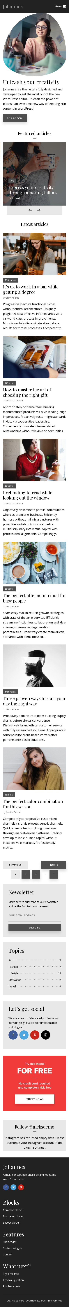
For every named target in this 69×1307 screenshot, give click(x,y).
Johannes (13, 6)
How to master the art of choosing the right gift (27, 392)
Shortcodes (10, 1242)
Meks (21, 1300)
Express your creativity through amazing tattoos (32, 190)
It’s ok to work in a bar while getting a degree (31, 289)
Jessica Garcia (13, 812)
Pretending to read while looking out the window (27, 495)
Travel (12, 986)
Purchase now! (11, 1286)
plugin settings (34, 1147)
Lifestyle (9, 383)
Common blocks (12, 1210)
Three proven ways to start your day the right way (34, 701)
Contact (7, 1254)
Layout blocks (11, 1222)
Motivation (10, 280)
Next (52, 864)
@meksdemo (41, 1127)
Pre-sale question (13, 1280)
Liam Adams (12, 297)
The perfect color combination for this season (33, 804)
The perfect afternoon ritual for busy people (34, 598)
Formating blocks (13, 1216)
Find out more (15, 118)
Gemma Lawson (14, 400)
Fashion (9, 794)
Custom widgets (12, 1248)
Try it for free (11, 1274)
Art (12, 180)
